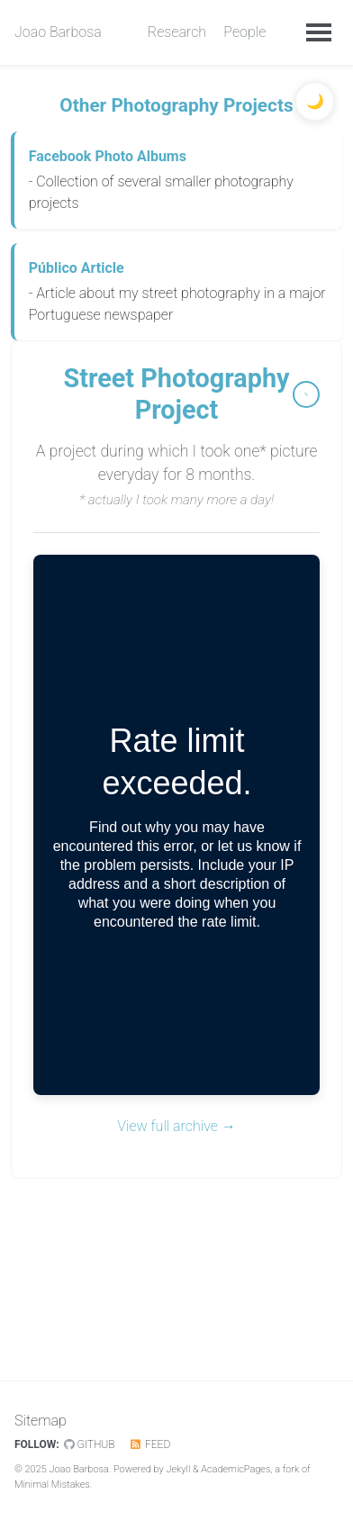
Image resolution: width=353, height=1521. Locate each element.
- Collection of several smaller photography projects (179, 179)
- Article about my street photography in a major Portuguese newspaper (179, 290)
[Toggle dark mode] (314, 101)
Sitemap (40, 1420)
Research (177, 32)
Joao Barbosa (58, 32)
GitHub (89, 1444)
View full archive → (176, 1126)
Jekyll (178, 1469)
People (244, 32)
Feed (150, 1444)
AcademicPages (235, 1469)
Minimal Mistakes (52, 1484)
